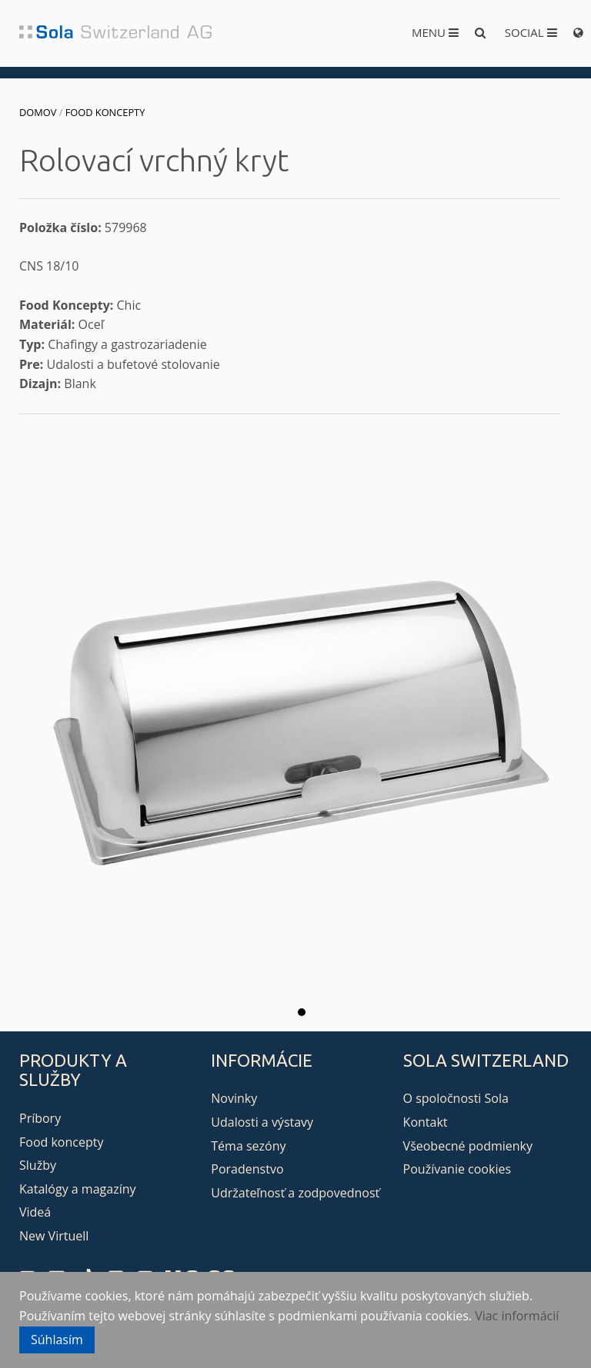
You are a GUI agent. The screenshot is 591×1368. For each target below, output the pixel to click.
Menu (435, 32)
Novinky (234, 1098)
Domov (37, 112)
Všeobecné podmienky (468, 1145)
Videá (35, 1212)
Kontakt (425, 1122)
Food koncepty (105, 112)
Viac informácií (517, 1315)
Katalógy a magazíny (77, 1188)
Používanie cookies (457, 1168)
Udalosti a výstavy (262, 1122)
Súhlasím (57, 1339)
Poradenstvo (247, 1168)
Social (531, 32)
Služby (37, 1165)
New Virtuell (53, 1235)
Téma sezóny (248, 1145)
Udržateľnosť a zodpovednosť (295, 1192)
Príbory (40, 1118)
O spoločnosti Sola (456, 1098)
